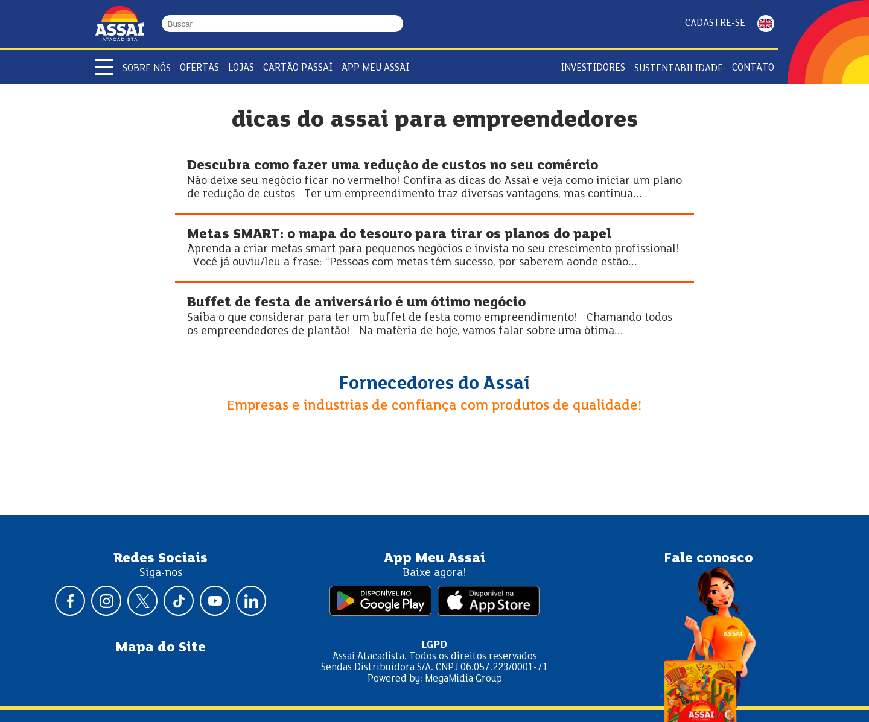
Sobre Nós (147, 68)
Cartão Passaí (298, 68)
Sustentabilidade (678, 68)
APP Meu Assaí (375, 68)
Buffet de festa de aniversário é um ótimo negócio (356, 303)
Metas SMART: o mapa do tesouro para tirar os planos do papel (399, 235)
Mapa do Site (160, 648)
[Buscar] (397, 23)
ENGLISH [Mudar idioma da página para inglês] (765, 23)
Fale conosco (708, 558)
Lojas (241, 68)
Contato (753, 68)
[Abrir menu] (104, 67)
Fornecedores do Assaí (434, 384)
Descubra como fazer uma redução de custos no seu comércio (392, 166)
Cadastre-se (715, 23)
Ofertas (199, 68)
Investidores (593, 68)
